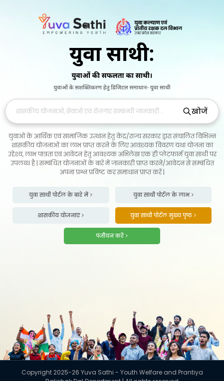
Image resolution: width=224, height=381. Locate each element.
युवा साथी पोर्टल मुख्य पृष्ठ (163, 215)
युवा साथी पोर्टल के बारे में (60, 195)
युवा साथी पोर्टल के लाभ (163, 195)
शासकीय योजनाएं (60, 215)
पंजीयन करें (112, 236)
